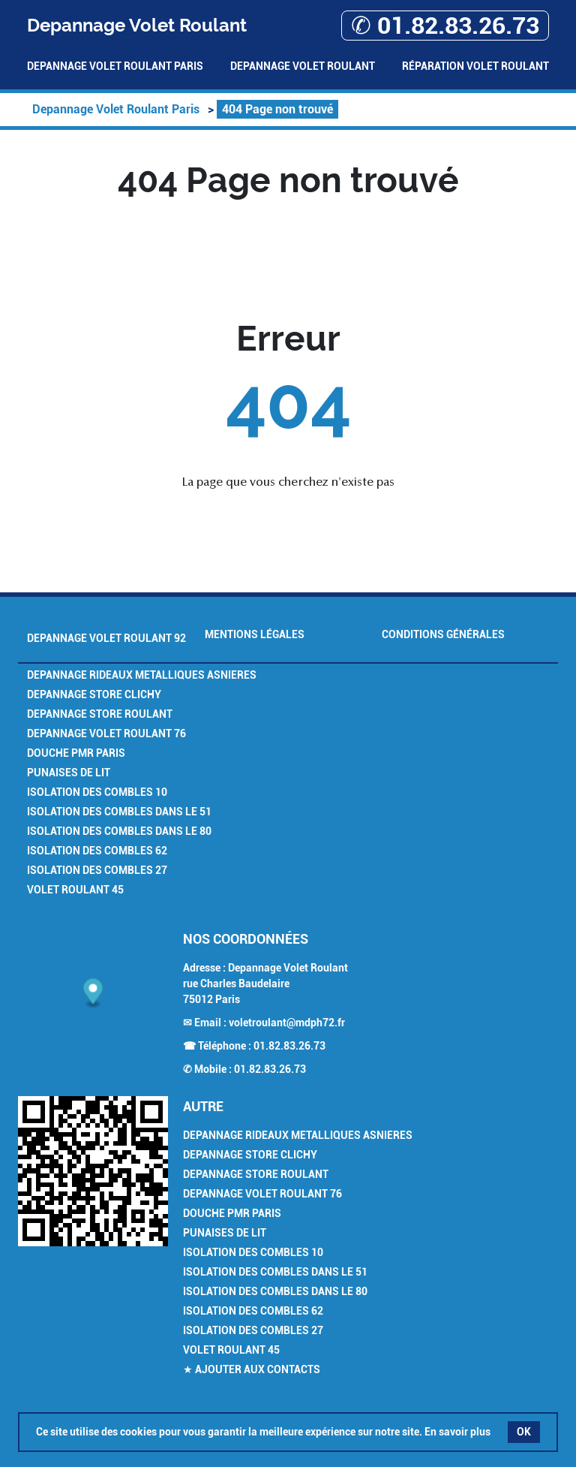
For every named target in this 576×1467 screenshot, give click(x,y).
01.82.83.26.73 (290, 1046)
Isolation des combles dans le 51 (119, 812)
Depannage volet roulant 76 (106, 733)
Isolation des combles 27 (97, 870)
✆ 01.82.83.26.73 (445, 25)
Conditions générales (443, 634)
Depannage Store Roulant (99, 714)
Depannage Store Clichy (94, 694)
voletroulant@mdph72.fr (287, 1023)
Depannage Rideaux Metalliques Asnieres (141, 675)
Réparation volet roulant (475, 66)
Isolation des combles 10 (97, 792)
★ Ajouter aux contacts (251, 1369)
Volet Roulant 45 (75, 890)
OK (524, 1432)
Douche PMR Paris (76, 753)
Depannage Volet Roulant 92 (106, 638)
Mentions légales (254, 634)
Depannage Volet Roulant (302, 66)
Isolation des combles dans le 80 (119, 831)
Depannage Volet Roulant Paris (115, 66)
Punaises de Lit (68, 773)
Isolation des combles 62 (97, 851)
